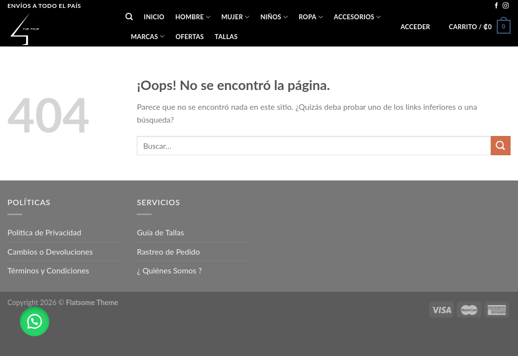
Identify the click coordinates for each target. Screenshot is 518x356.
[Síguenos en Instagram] (506, 5)
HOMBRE (192, 17)
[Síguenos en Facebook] (496, 5)
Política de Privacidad (44, 232)
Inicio (154, 17)
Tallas (226, 37)
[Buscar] (129, 16)
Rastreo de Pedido (168, 251)
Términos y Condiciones (48, 270)
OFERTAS (189, 37)
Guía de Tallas (160, 232)
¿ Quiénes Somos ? (169, 270)
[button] (34, 321)
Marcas (147, 36)
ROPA (311, 17)
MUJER (235, 17)
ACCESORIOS (357, 17)
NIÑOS (274, 17)
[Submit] (501, 145)
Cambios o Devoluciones (50, 251)
